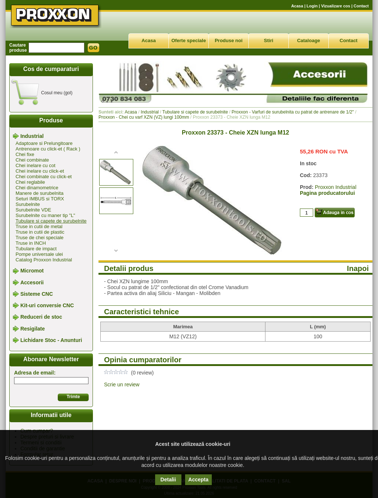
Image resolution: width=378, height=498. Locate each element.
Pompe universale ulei (39, 254)
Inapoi (358, 268)
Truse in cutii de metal (39, 226)
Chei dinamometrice (37, 187)
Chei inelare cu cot (36, 165)
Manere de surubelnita (39, 193)
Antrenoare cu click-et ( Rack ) (48, 149)
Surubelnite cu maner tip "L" (45, 215)
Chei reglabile (30, 182)
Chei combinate (32, 160)
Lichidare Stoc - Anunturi (51, 340)
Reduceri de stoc (41, 317)
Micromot (32, 271)
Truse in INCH (31, 243)
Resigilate (32, 329)
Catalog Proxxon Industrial (44, 259)
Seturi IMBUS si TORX (40, 198)
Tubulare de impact (36, 248)
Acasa (297, 6)
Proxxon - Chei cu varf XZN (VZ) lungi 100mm (143, 117)
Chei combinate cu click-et (44, 176)
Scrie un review (122, 384)
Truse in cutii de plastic (40, 232)
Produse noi (228, 40)
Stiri (268, 40)
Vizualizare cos (335, 6)
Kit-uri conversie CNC (47, 305)
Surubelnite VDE (33, 210)
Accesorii (32, 282)
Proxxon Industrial (335, 187)
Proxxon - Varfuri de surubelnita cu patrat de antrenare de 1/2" (293, 112)
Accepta (198, 479)
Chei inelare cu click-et (40, 171)
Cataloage (308, 40)
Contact (361, 6)
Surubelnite (28, 204)
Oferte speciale (188, 40)
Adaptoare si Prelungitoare (44, 143)
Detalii (168, 479)
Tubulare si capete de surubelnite (51, 221)
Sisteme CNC (36, 294)
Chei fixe (25, 154)
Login (312, 6)
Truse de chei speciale (40, 237)
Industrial (32, 136)
